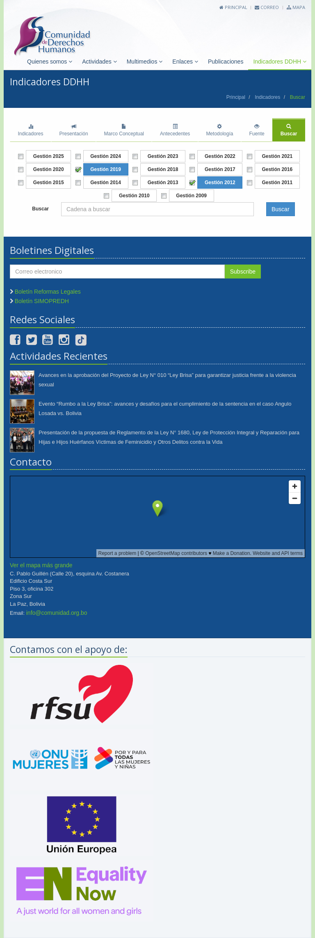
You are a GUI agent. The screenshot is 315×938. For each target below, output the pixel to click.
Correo (267, 7)
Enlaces (185, 61)
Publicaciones (225, 61)
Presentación (73, 130)
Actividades (99, 61)
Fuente (256, 130)
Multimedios (145, 61)
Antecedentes (175, 130)
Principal (233, 7)
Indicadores (267, 97)
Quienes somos (49, 61)
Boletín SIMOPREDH (42, 301)
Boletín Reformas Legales (48, 291)
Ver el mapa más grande (41, 565)
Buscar (289, 130)
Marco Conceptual (124, 130)
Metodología (219, 130)
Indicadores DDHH (279, 61)
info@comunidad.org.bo (56, 612)
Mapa (296, 7)
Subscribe (243, 271)
